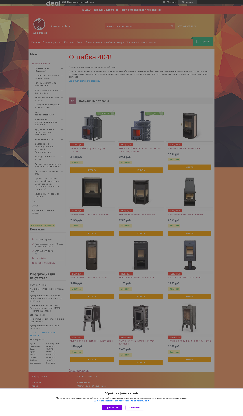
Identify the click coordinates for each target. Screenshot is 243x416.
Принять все (112, 407)
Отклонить (135, 407)
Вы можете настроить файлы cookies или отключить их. (120, 401)
